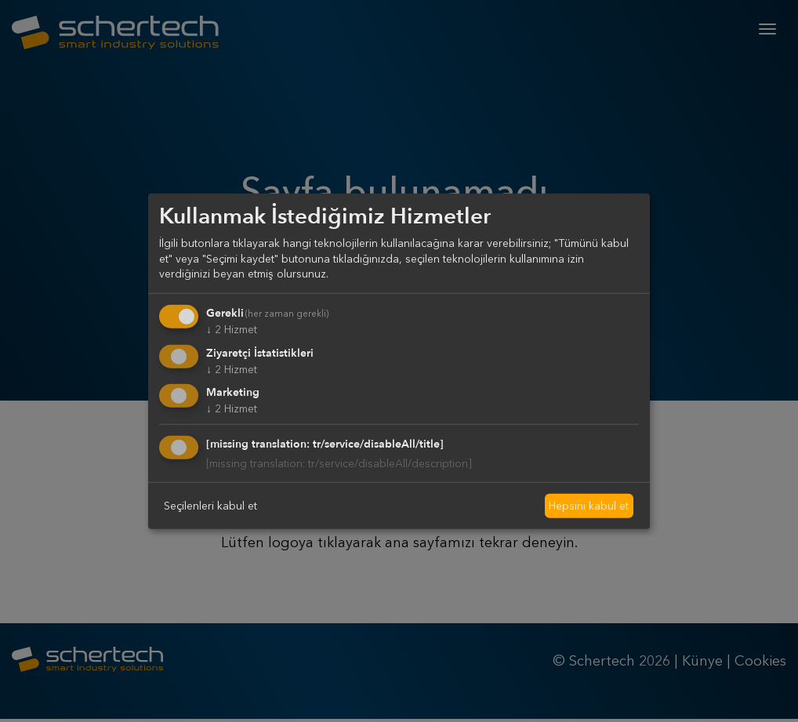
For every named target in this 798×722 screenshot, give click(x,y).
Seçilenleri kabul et (210, 506)
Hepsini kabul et (589, 506)
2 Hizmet (231, 329)
